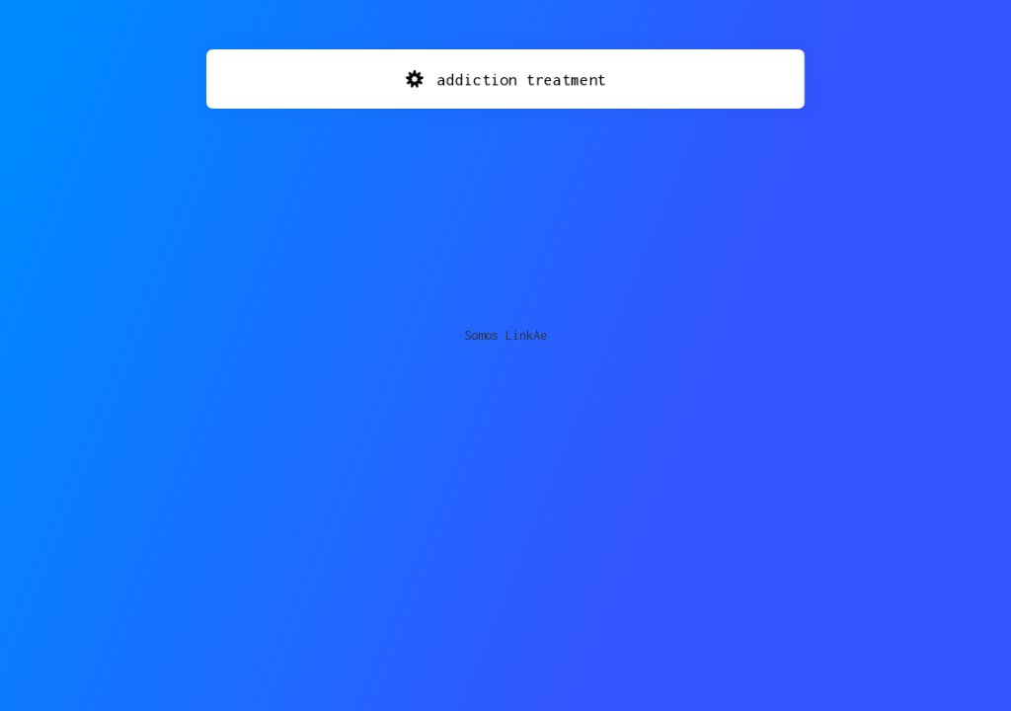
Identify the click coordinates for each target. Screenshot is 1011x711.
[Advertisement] (505, 202)
